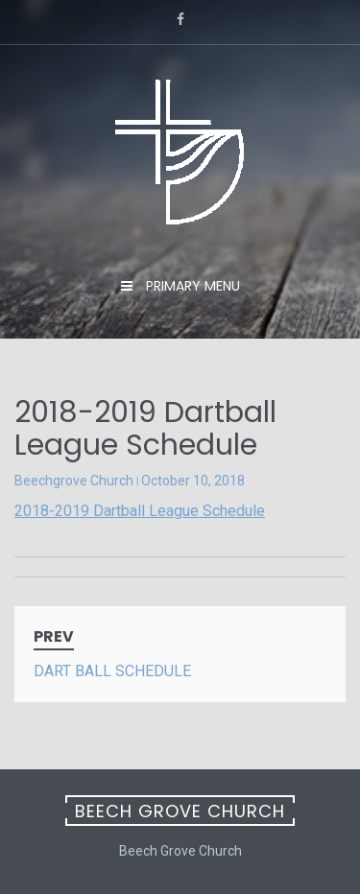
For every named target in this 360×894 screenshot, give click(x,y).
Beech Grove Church (180, 811)
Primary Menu (191, 285)
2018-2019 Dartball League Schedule (139, 511)
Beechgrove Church (73, 480)
